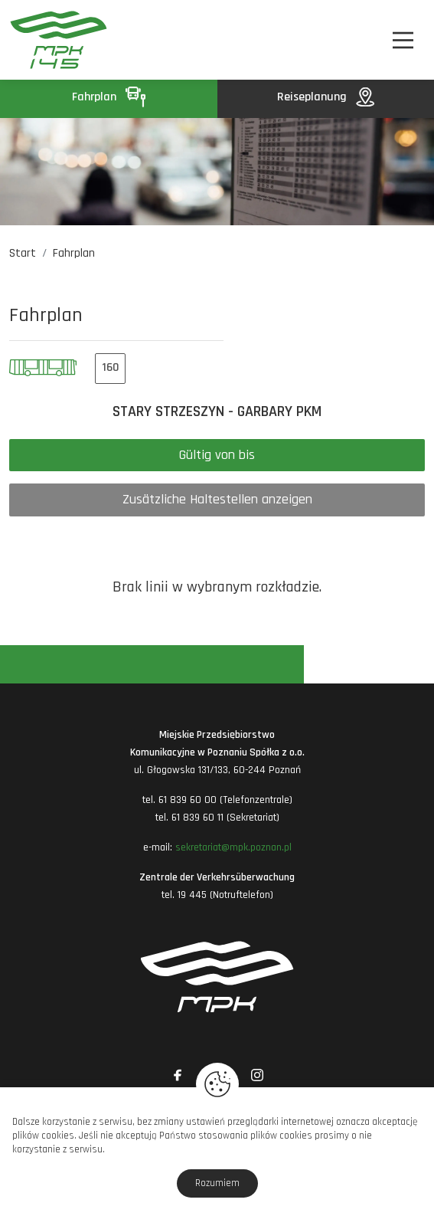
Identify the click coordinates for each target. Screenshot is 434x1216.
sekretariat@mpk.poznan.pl (233, 847)
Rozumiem (217, 1183)
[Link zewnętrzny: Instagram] (257, 1075)
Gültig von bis (217, 455)
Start (22, 253)
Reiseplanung (325, 97)
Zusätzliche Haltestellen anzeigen (217, 499)
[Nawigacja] (403, 40)
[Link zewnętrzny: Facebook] (177, 1075)
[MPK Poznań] (40, 39)
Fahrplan (108, 97)
